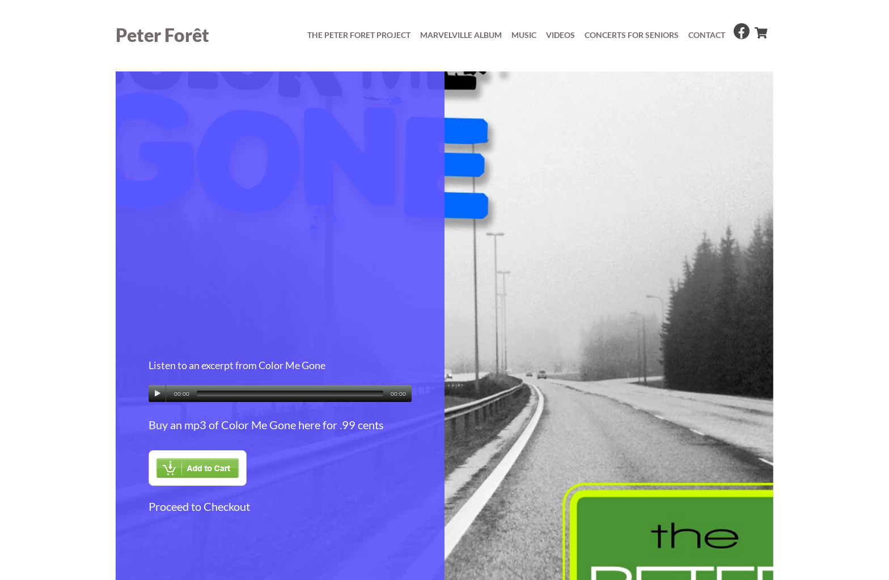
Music (523, 35)
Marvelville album (461, 35)
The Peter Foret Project (358, 35)
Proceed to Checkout (199, 506)
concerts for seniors (632, 35)
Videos (560, 35)
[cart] (760, 29)
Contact (706, 35)
